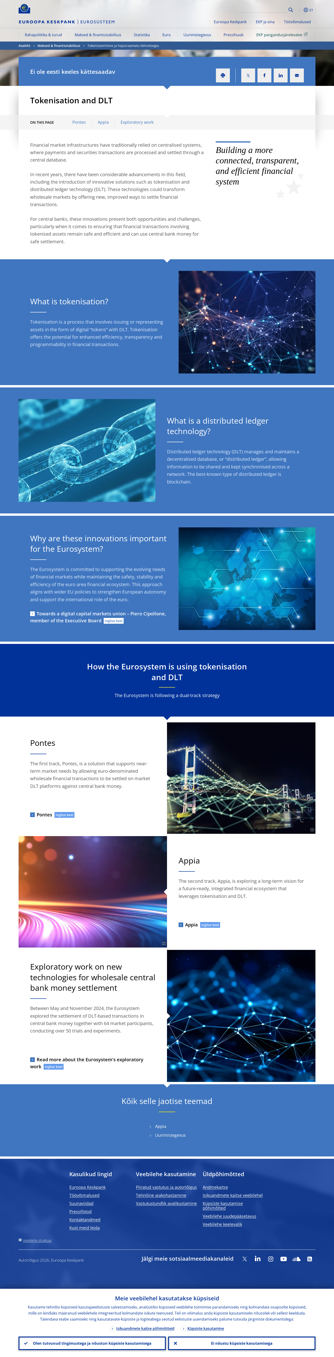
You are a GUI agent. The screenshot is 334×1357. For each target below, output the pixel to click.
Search (291, 10)
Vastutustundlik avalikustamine (166, 1203)
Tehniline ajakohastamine (161, 1195)
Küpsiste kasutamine (205, 1328)
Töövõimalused (297, 21)
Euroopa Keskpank (230, 21)
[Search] (264, 9)
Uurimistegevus (197, 34)
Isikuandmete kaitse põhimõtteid (145, 1328)
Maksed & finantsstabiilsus (98, 34)
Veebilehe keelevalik (222, 1224)
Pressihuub (234, 34)
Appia (103, 122)
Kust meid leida (84, 1227)
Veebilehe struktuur (37, 1240)
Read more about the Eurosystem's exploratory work (86, 1063)
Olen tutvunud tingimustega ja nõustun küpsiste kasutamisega (92, 1343)
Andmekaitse (215, 1187)
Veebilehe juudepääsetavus (229, 1216)
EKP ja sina (265, 21)
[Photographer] (311, 369)
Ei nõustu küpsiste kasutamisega (242, 1343)
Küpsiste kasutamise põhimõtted (223, 1206)
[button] (299, 10)
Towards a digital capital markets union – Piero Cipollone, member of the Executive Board (98, 617)
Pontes (79, 122)
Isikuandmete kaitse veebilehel (233, 1195)
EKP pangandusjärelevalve (282, 34)
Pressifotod (80, 1211)
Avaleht (24, 45)
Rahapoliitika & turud (43, 34)
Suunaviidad (81, 1203)
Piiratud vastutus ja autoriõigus (166, 1187)
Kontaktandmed (84, 1219)
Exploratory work (137, 122)
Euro (166, 34)
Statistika (142, 34)
